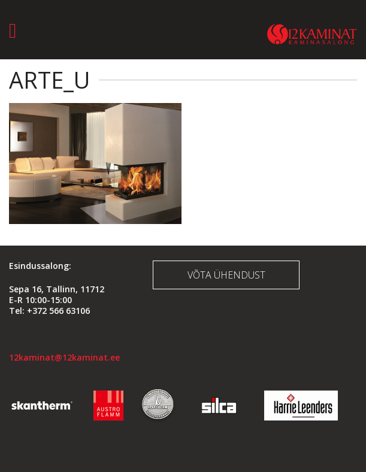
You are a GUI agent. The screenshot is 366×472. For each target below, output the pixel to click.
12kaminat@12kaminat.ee (64, 357)
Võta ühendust (226, 275)
